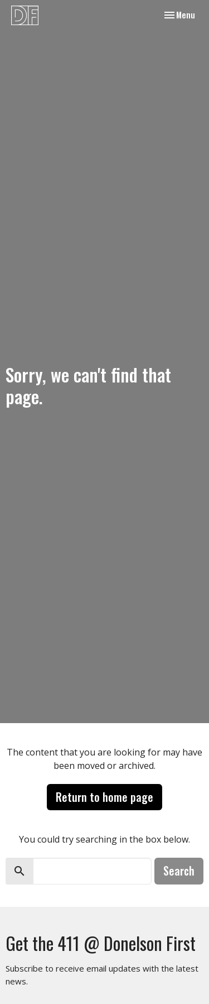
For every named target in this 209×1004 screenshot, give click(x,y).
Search (179, 870)
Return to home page (104, 796)
